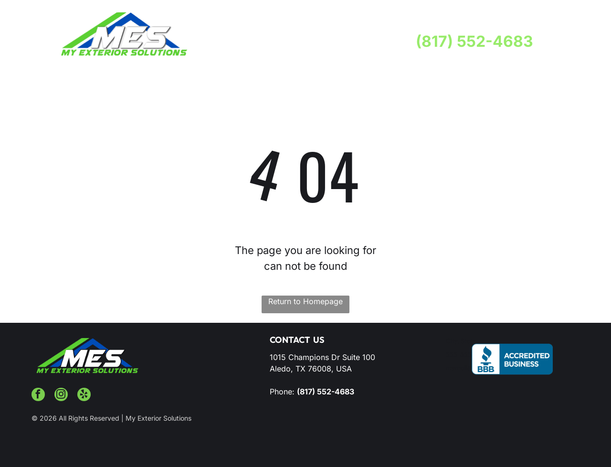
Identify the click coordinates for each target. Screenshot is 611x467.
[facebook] (38, 395)
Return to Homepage (305, 301)
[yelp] (84, 395)
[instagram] (61, 395)
